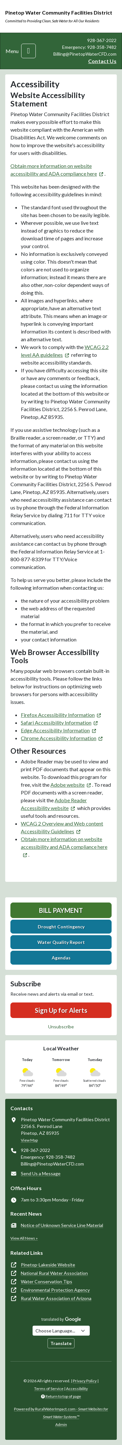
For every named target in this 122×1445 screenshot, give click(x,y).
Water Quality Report (61, 942)
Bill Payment (61, 910)
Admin (61, 1424)
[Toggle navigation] (28, 51)
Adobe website (67, 785)
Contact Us (102, 61)
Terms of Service (48, 1388)
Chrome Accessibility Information (58, 738)
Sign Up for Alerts (61, 1010)
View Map (29, 1140)
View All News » (24, 1238)
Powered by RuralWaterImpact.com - (61, 1413)
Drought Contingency (61, 926)
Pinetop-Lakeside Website (48, 1264)
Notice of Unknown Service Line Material (62, 1225)
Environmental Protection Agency (55, 1290)
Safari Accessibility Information (56, 722)
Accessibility (77, 1388)
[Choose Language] (61, 1331)
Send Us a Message (41, 1173)
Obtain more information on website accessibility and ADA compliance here (64, 843)
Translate (61, 1343)
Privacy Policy (85, 1380)
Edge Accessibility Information (55, 730)
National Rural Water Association (54, 1273)
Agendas (61, 957)
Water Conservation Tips (46, 1281)
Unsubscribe (61, 1026)
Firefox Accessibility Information (58, 715)
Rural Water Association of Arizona (56, 1298)
